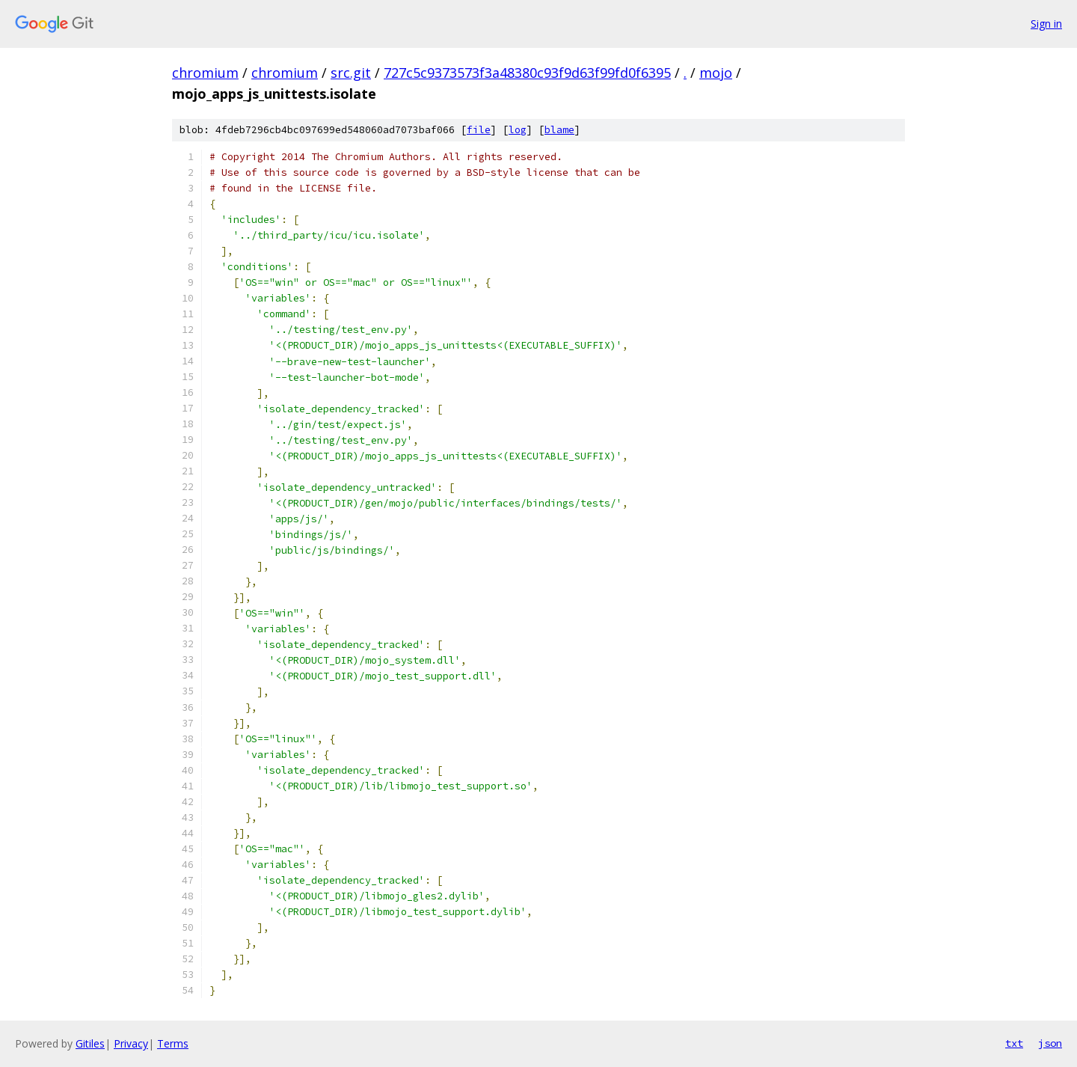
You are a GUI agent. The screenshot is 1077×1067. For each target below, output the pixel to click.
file (479, 129)
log (518, 129)
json (1050, 1043)
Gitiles (90, 1043)
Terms (172, 1043)
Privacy (131, 1043)
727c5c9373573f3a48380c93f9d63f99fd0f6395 (527, 73)
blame (559, 129)
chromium (205, 73)
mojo (715, 73)
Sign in (1046, 23)
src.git (351, 73)
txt (1014, 1043)
